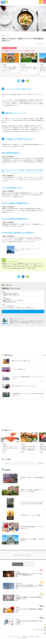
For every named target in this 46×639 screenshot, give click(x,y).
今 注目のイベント (17, 564)
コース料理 (5, 463)
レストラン (23, 463)
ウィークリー (28, 564)
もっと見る (43, 355)
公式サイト (23, 311)
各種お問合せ (25, 636)
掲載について (17, 636)
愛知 (4, 35)
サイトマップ (9, 636)
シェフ (12, 463)
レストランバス (32, 463)
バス (17, 463)
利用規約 (31, 636)
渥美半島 (41, 463)
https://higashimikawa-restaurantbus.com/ (38, 31)
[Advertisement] (23, 340)
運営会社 (37, 636)
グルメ (8, 35)
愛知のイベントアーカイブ (16, 319)
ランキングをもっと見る (38, 629)
